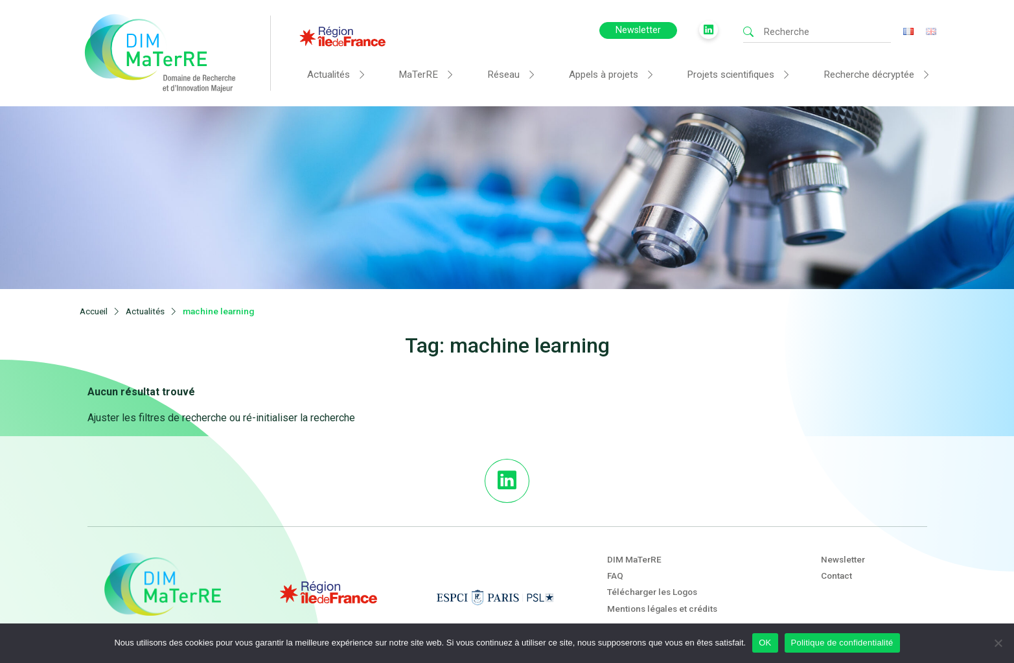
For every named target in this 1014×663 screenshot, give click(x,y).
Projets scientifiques (730, 74)
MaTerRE (418, 74)
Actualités (328, 74)
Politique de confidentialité (842, 642)
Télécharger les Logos (652, 571)
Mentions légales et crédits (662, 588)
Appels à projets (603, 74)
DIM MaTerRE (634, 538)
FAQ (615, 555)
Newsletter (638, 30)
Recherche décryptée (869, 74)
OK (765, 642)
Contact (836, 555)
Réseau (503, 74)
